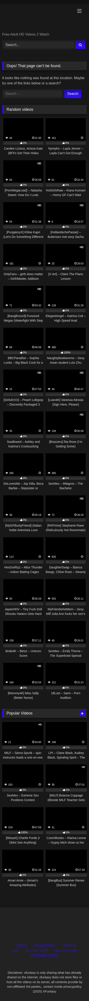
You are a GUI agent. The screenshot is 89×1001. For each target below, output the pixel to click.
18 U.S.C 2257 (36, 950)
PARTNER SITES (44, 956)
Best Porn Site (66, 950)
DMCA (22, 945)
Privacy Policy (45, 945)
